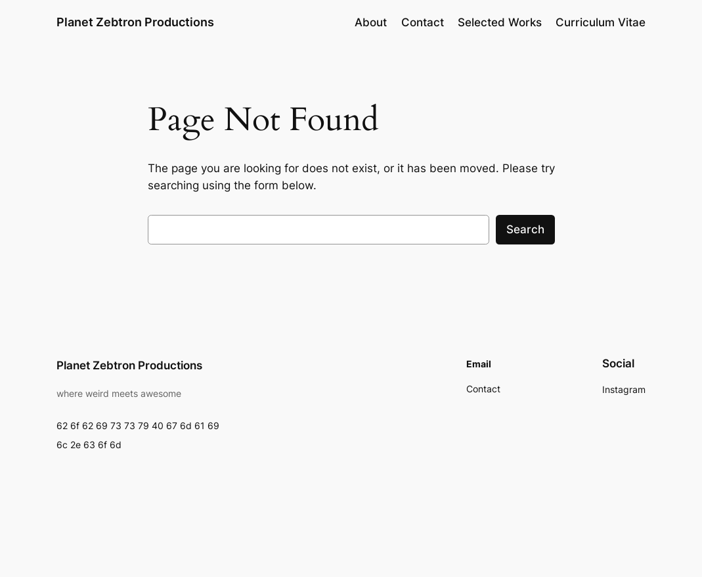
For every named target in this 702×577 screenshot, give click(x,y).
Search (525, 229)
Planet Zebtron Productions (135, 22)
